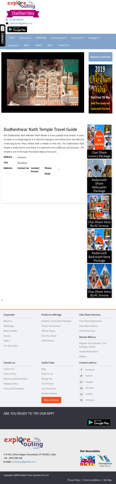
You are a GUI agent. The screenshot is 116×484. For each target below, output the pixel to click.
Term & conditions (91, 480)
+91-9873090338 (16, 19)
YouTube (86, 387)
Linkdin (85, 393)
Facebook (86, 369)
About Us (25, 37)
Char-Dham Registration (90, 321)
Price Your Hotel (48, 335)
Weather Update (49, 393)
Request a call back (100, 56)
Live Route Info (48, 388)
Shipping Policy (11, 383)
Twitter (85, 375)
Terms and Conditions (14, 388)
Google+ (86, 381)
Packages (93, 37)
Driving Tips (47, 378)
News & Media (10, 330)
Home (11, 37)
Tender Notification (88, 351)
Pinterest (87, 400)
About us (8, 321)
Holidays (12, 45)
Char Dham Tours (87, 330)
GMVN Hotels (47, 340)
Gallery (38, 45)
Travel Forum (47, 383)
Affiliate (82, 356)
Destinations (59, 37)
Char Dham (77, 37)
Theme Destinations (51, 326)
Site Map (107, 480)
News (26, 45)
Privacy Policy (10, 373)
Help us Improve (51, 400)
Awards (7, 335)
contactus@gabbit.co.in (21, 23)
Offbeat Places (48, 330)
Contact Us (63, 45)
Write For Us (47, 373)
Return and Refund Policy (16, 378)
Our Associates (11, 345)
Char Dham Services (88, 326)
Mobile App (41, 37)
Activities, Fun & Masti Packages (56, 321)
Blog (50, 45)
